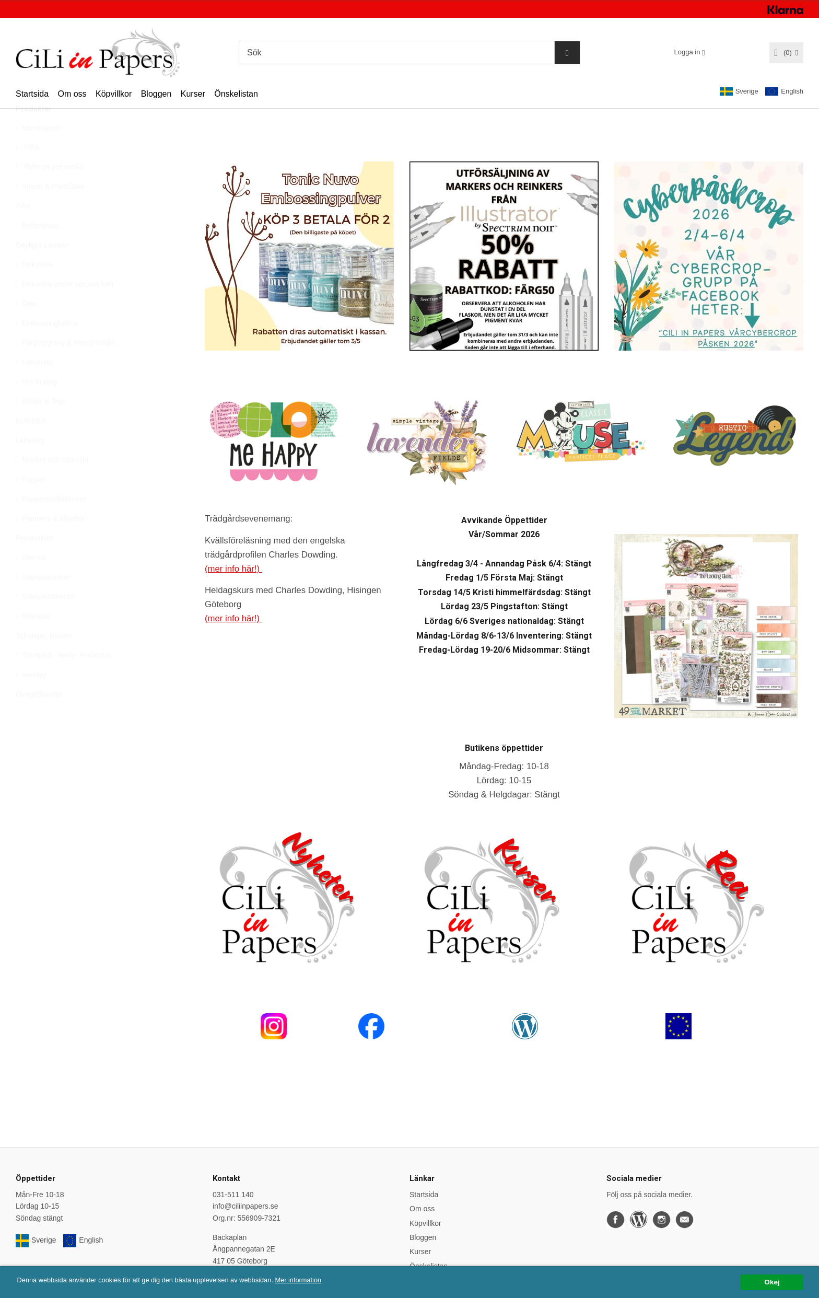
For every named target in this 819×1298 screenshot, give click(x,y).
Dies (26, 328)
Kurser (193, 93)
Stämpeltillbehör (45, 621)
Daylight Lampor (42, 269)
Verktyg (31, 699)
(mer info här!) (233, 569)
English (784, 91)
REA (27, 172)
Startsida (32, 93)
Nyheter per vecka (50, 191)
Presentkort (34, 563)
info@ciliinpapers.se (245, 1206)
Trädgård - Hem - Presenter (63, 680)
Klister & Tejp (40, 426)
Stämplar (33, 640)
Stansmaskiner (43, 601)
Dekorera (34, 289)
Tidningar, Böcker (44, 660)
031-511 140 (233, 1194)
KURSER (31, 445)
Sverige (739, 91)
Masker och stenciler (52, 484)
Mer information (316, 1291)
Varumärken (38, 152)
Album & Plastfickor (50, 211)
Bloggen (156, 93)
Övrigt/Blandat (39, 719)
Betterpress (38, 250)
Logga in (687, 52)
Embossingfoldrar (47, 347)
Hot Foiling (36, 406)
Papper (30, 504)
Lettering (30, 465)
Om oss (71, 93)
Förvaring (34, 387)
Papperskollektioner (51, 523)
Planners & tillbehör (50, 543)
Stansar (31, 582)
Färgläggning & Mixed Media (65, 367)
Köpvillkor (114, 93)
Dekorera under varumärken (64, 309)
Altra (23, 230)
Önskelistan (236, 93)
